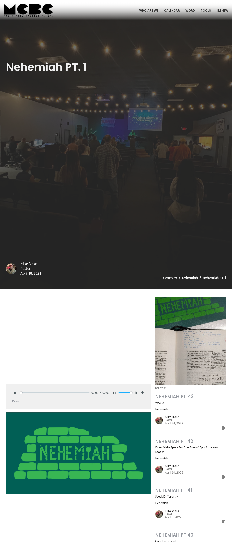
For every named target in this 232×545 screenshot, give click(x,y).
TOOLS (206, 10)
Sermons (170, 277)
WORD (190, 10)
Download (20, 401)
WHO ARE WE (148, 10)
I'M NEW (222, 10)
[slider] (55, 393)
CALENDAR (172, 10)
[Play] (15, 393)
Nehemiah (190, 277)
